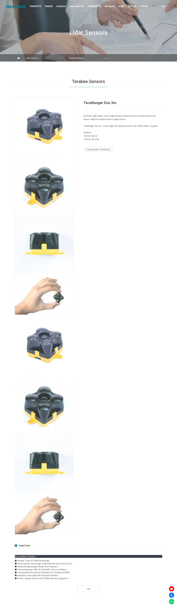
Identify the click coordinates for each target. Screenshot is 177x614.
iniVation (61, 6)
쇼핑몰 (121, 6)
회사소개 (132, 6)
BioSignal (110, 6)
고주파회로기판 (94, 6)
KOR (163, 6)
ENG (169, 6)
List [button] (88, 597)
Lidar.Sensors (76, 6)
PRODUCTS (35, 6)
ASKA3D (49, 6)
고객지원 (143, 6)
